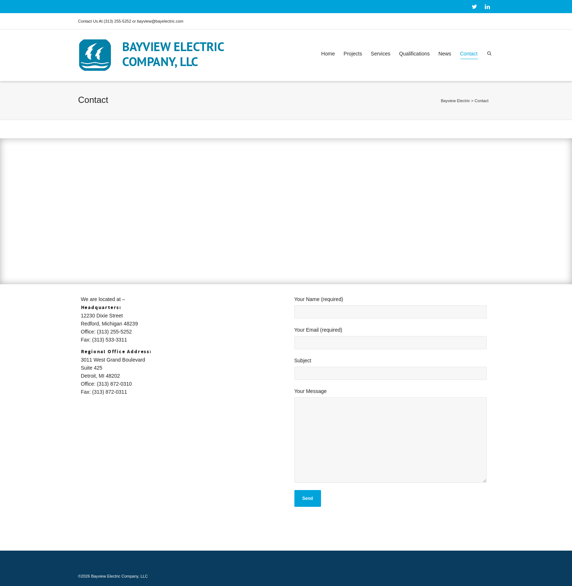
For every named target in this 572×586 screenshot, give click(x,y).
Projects (353, 54)
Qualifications (414, 54)
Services (380, 54)
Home (328, 54)
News (444, 54)
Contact (469, 55)
